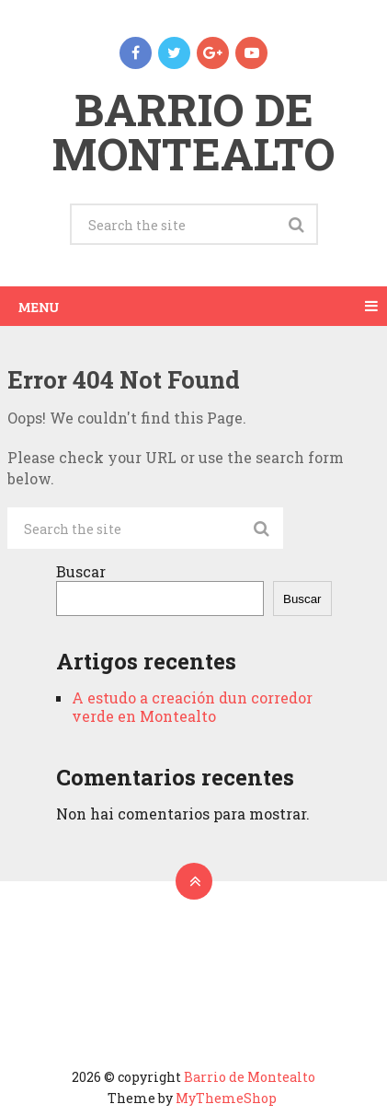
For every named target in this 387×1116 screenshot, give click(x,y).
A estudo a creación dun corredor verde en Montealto (192, 707)
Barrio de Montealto (193, 131)
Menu (38, 306)
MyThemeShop (226, 1098)
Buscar (81, 571)
